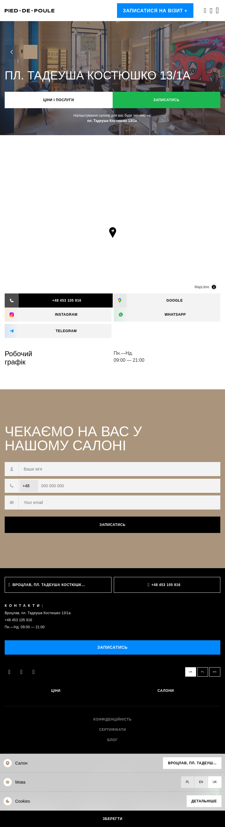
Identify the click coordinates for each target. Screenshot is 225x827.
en (215, 671)
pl (202, 671)
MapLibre (202, 287)
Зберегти (113, 819)
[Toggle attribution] (213, 287)
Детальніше (204, 801)
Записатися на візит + (155, 10)
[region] (112, 237)
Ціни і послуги (58, 100)
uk (191, 671)
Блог (112, 740)
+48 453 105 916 (18, 620)
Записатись (166, 100)
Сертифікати (112, 729)
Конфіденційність (112, 719)
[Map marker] (112, 232)
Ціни (56, 690)
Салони (165, 690)
